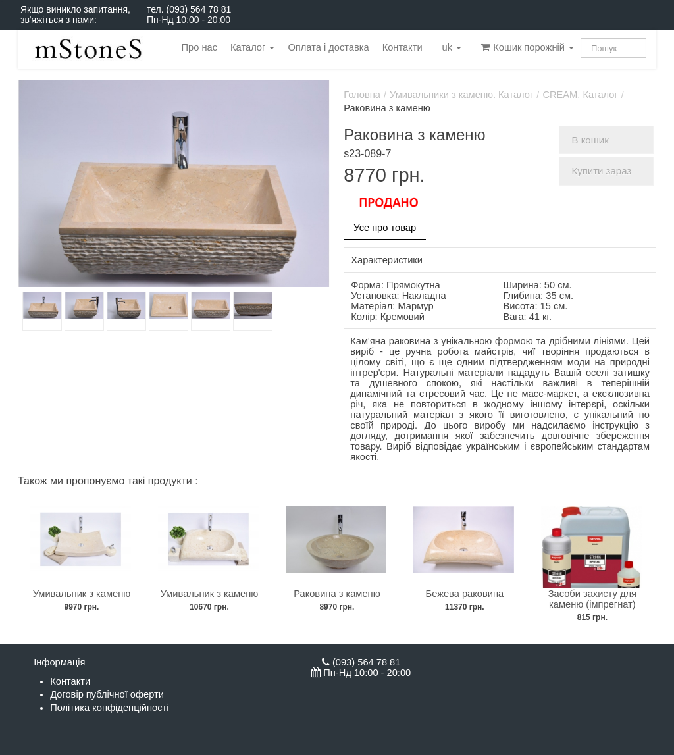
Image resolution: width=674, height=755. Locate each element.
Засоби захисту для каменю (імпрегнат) (592, 599)
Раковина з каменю (337, 593)
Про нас (199, 47)
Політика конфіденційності (109, 707)
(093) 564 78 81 (198, 9)
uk (452, 47)
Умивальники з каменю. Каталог (461, 95)
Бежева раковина (465, 593)
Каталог (252, 47)
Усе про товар (384, 227)
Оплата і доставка (328, 47)
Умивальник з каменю (82, 593)
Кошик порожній (527, 47)
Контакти (402, 47)
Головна (362, 95)
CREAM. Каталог (579, 95)
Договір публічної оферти (107, 694)
